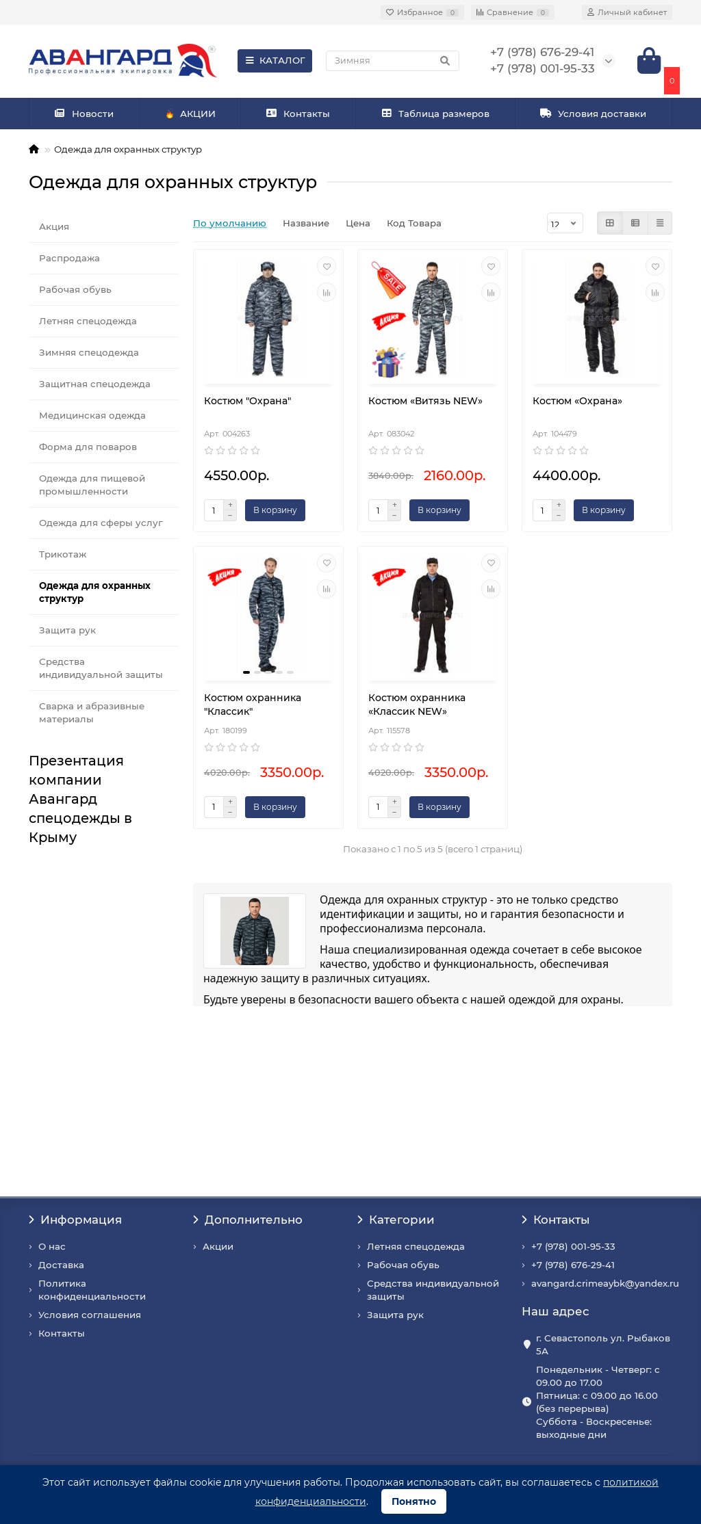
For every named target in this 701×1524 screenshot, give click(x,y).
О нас (52, 1246)
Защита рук (67, 630)
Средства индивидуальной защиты (101, 668)
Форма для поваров (88, 446)
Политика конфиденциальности (92, 1290)
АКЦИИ (190, 114)
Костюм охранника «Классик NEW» (417, 705)
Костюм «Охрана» (577, 401)
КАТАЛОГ (274, 60)
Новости (84, 113)
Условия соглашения (89, 1314)
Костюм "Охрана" (247, 401)
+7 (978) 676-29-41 (573, 1264)
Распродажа (69, 257)
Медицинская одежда (92, 415)
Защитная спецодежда (95, 383)
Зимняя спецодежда (89, 352)
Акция (54, 226)
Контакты (298, 113)
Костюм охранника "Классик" (252, 705)
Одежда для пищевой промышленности (92, 485)
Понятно (414, 1501)
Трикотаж (62, 554)
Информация (75, 1219)
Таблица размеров (435, 113)
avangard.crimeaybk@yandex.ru (605, 1283)
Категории (396, 1219)
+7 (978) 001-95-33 (573, 1246)
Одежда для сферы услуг (100, 522)
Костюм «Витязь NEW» (425, 401)
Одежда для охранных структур (95, 592)
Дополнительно (248, 1219)
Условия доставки (593, 113)
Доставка (61, 1264)
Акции (218, 1246)
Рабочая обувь (75, 289)
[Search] (392, 61)
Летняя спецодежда (88, 320)
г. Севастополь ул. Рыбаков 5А (603, 1344)
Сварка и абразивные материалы (91, 712)
